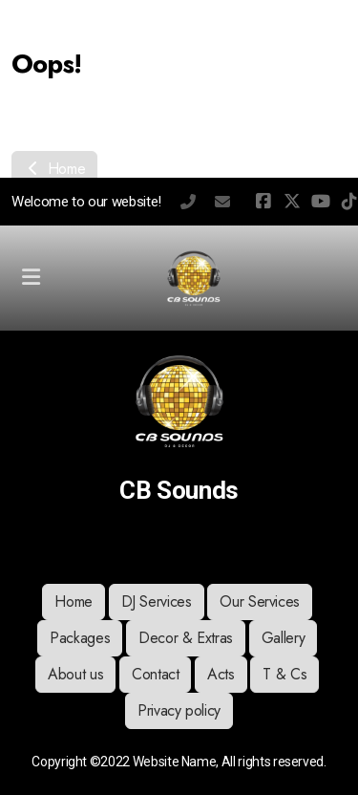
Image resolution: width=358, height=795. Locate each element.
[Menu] (30, 278)
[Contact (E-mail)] (265, 546)
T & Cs (284, 674)
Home (54, 169)
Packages (80, 638)
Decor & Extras (185, 638)
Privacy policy (179, 710)
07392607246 (188, 202)
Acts (221, 674)
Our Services (260, 601)
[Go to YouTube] (320, 202)
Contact (155, 674)
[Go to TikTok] (179, 546)
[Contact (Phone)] (236, 546)
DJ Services (156, 601)
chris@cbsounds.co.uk (222, 202)
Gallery (283, 638)
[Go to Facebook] (263, 202)
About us (75, 674)
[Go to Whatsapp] (208, 546)
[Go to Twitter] (292, 202)
